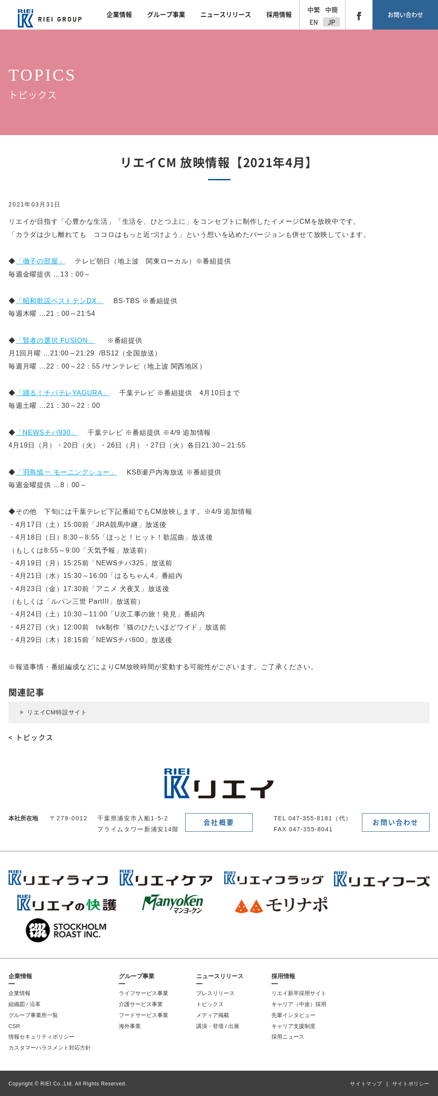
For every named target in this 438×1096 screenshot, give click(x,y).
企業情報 (20, 976)
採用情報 (283, 976)
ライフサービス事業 (143, 993)
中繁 (313, 10)
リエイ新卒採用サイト (298, 993)
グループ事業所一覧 (33, 1015)
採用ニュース (287, 1037)
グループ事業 (136, 976)
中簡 (331, 10)
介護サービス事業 (141, 1004)
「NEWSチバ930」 (47, 432)
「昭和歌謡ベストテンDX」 (60, 300)
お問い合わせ (405, 15)
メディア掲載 (212, 1015)
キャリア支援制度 (293, 1026)
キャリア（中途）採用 (298, 1004)
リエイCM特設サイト (57, 712)
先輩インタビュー (293, 1015)
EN (313, 22)
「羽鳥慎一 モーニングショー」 (66, 472)
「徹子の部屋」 (41, 261)
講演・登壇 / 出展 (217, 1026)
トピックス (210, 1004)
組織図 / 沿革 (24, 1004)
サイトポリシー (411, 1084)
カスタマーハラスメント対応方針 (49, 1047)
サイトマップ (366, 1084)
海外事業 (130, 1026)
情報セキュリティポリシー (41, 1037)
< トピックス (30, 737)
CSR (14, 1026)
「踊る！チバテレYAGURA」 (63, 392)
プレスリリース (215, 993)
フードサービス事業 (143, 1015)
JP (331, 22)
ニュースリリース (220, 976)
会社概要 (218, 822)
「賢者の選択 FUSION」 (55, 340)
